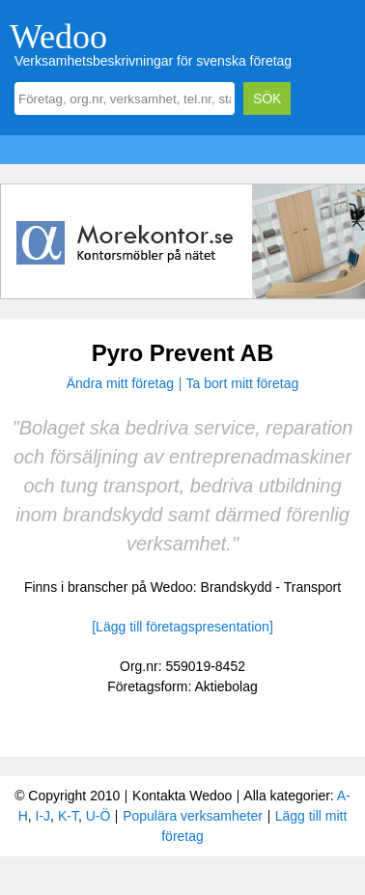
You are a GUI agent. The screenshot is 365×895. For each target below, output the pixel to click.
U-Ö (98, 816)
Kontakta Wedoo (182, 795)
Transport (312, 587)
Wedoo (58, 36)
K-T (68, 816)
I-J (43, 816)
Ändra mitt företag (120, 383)
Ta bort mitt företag (242, 383)
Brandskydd (236, 587)
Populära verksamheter (193, 816)
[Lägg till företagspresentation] (182, 626)
